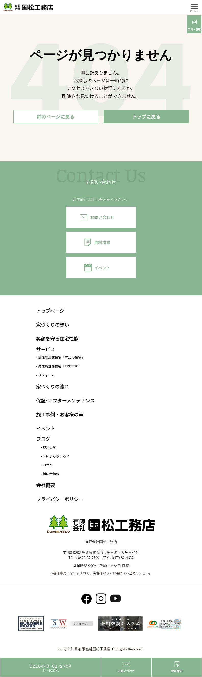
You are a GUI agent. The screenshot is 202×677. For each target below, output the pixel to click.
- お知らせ (48, 447)
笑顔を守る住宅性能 (57, 339)
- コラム (47, 465)
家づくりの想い (52, 325)
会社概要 (45, 485)
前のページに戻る (55, 116)
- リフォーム (45, 375)
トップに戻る (146, 116)
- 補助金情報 (50, 474)
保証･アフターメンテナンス (65, 400)
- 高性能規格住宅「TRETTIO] (58, 366)
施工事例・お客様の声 (59, 414)
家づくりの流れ (52, 386)
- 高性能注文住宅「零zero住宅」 (60, 357)
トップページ (50, 311)
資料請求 (102, 243)
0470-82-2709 (88, 558)
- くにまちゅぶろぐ (55, 456)
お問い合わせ (102, 217)
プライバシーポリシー (59, 499)
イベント (102, 268)
